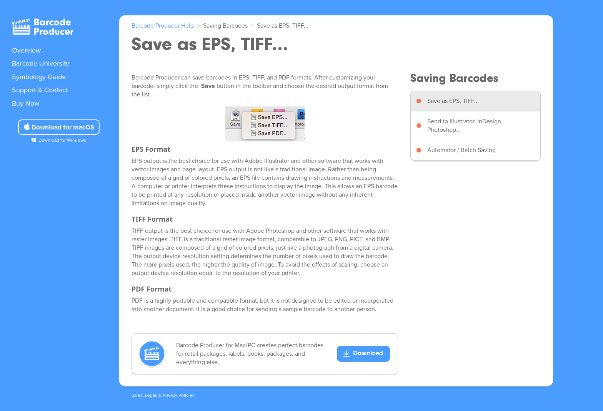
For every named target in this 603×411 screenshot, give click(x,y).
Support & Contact (40, 90)
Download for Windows (62, 140)
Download (368, 353)
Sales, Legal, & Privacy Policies (163, 395)
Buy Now (25, 103)
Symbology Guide (39, 77)
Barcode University (40, 63)
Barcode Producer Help (163, 26)
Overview (26, 50)
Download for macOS (58, 127)
